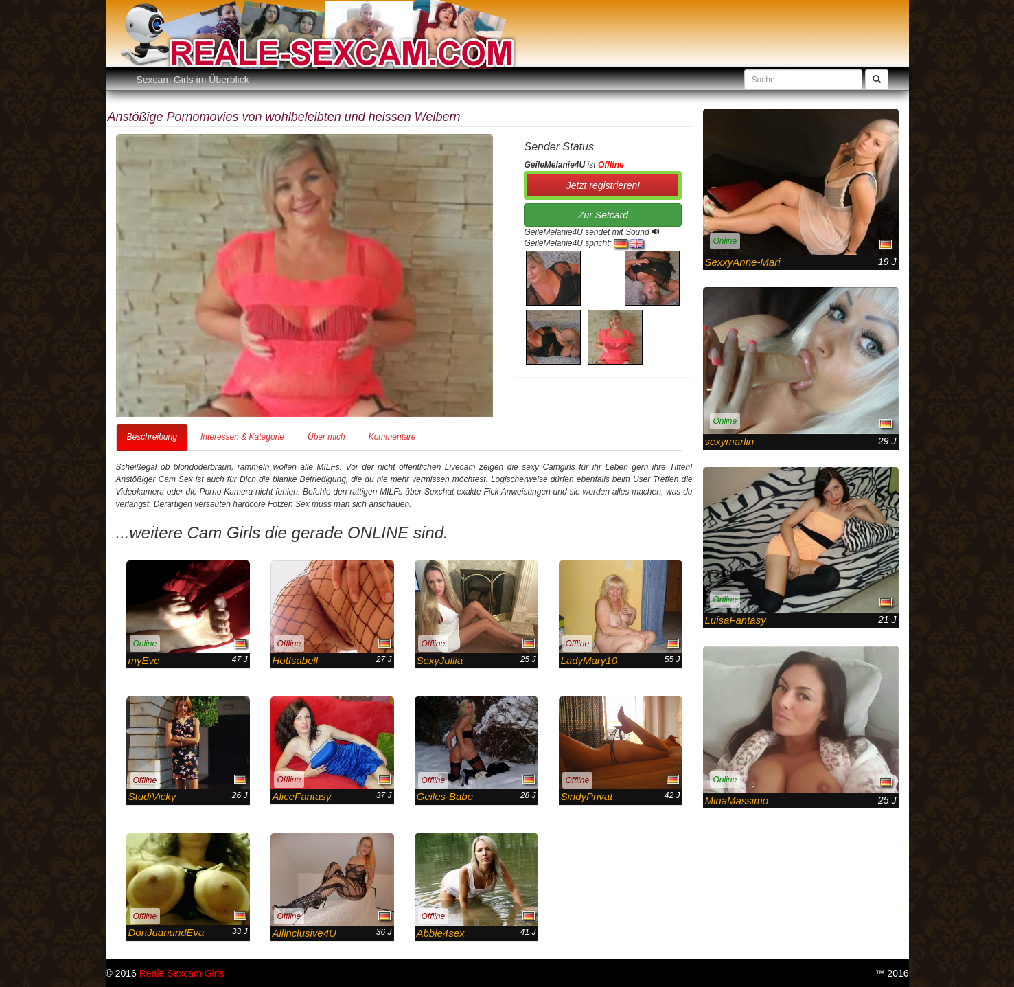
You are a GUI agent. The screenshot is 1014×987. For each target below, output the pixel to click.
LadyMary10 (589, 660)
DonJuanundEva (166, 932)
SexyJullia (440, 660)
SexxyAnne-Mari (743, 262)
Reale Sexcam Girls (181, 973)
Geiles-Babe (445, 796)
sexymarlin (729, 441)
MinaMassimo (737, 800)
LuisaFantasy (735, 620)
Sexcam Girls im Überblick (193, 79)
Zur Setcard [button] (603, 214)
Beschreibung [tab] (152, 437)
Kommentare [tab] (392, 437)
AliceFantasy (302, 796)
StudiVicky (152, 796)
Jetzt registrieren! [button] (603, 185)
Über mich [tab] (326, 437)
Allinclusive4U (304, 933)
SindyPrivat (587, 796)
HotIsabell (296, 660)
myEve (144, 660)
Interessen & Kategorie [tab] (242, 437)
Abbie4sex (441, 933)
